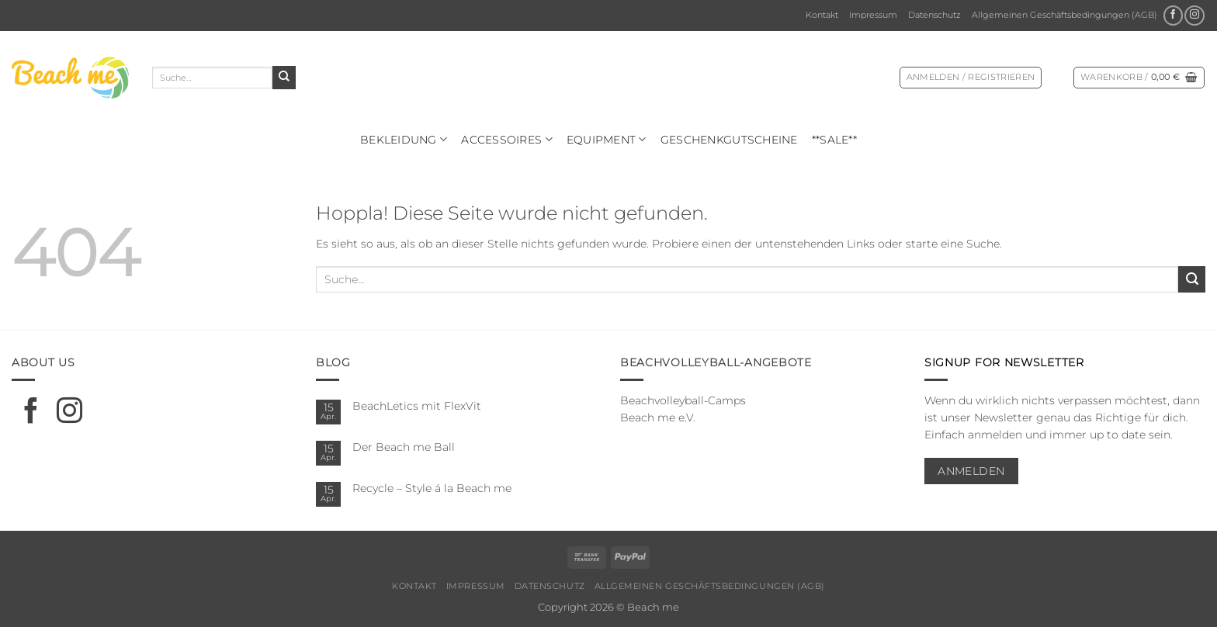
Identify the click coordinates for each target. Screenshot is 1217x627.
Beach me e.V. (657, 417)
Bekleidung (403, 139)
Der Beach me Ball (403, 447)
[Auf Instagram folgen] (1194, 15)
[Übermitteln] (284, 77)
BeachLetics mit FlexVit (416, 406)
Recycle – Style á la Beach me (431, 488)
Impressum (873, 14)
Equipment (607, 139)
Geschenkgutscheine (729, 139)
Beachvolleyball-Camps (683, 400)
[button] (971, 77)
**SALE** (834, 139)
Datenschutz (934, 14)
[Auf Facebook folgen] (1173, 15)
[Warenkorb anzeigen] (1139, 77)
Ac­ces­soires (507, 139)
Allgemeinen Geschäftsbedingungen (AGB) (1064, 14)
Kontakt (822, 14)
